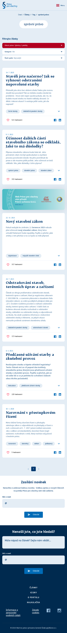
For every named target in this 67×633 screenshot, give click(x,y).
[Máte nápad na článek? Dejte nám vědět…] (33, 542)
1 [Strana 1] (33, 469)
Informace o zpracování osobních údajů (13, 613)
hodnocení (17, 120)
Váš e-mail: (6, 497)
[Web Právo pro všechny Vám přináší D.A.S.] (33, 199)
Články (33, 588)
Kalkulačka (33, 602)
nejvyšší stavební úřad (31, 256)
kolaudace (12, 386)
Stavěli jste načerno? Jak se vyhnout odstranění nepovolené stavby (30, 80)
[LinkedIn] (60, 120)
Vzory (33, 593)
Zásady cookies (35, 611)
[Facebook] (55, 120)
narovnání (12, 444)
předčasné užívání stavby (31, 386)
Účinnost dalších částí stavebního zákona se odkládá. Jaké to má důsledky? (33, 142)
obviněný (25, 444)
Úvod (20, 15)
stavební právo (29, 170)
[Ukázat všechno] (59, 111)
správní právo (13, 170)
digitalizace (12, 256)
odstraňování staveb (40, 328)
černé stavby (12, 111)
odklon (36, 444)
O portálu (33, 597)
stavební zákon (46, 170)
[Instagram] (59, 610)
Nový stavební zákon (24, 221)
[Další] (39, 469)
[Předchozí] (28, 469)
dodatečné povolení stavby (32, 111)
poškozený (48, 444)
